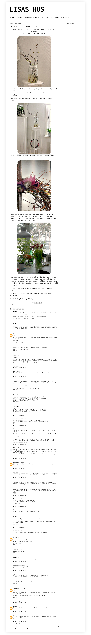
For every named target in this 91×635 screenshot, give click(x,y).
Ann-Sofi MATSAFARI (17, 530)
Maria (14, 323)
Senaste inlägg (13, 626)
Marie (14, 516)
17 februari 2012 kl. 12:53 (19, 403)
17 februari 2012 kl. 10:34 (19, 352)
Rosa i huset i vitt (17, 498)
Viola (14, 311)
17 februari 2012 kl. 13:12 (19, 415)
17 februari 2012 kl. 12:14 (19, 391)
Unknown (15, 606)
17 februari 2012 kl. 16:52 (19, 512)
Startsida (35, 626)
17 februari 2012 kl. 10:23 (19, 329)
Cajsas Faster (16, 574)
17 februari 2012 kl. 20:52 (19, 584)
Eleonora (15, 428)
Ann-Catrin (15, 333)
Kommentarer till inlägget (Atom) (25, 628)
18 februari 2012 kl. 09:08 (19, 611)
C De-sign (15, 472)
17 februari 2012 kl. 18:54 (19, 561)
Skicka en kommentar (16, 623)
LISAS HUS (27, 9)
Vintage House (16, 406)
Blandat (16, 304)
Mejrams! (15, 557)
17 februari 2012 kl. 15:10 (19, 468)
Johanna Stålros (16, 549)
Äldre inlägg (56, 626)
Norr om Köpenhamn (17, 481)
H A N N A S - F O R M (18, 588)
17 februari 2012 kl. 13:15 (19, 425)
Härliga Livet (16, 355)
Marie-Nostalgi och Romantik (19, 418)
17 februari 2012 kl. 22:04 (19, 602)
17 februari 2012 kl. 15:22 (19, 477)
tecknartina (15, 371)
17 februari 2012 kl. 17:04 (19, 533)
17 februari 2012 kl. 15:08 (19, 458)
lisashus (15, 509)
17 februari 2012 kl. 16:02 (19, 495)
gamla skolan (16, 615)
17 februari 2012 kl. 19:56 (19, 570)
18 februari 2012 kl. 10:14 (19, 621)
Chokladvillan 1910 (17, 565)
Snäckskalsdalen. (17, 447)
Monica (14, 394)
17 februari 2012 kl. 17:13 (19, 546)
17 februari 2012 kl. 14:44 (19, 444)
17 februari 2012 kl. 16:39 (19, 506)
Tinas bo (15, 537)
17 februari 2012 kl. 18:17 (19, 553)
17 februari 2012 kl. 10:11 (19, 319)
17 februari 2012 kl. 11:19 (19, 376)
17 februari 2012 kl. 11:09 (19, 367)
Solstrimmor (15, 380)
